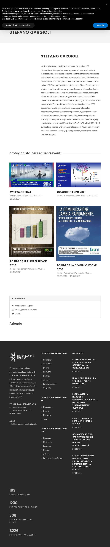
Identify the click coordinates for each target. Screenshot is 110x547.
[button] (106, 4)
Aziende (46, 454)
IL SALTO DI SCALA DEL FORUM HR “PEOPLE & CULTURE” (82, 421)
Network (47, 372)
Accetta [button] (100, 25)
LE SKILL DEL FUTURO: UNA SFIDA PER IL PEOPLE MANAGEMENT (84, 381)
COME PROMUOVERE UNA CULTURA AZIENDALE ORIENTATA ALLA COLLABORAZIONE (84, 363)
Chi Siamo (47, 363)
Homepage (48, 360)
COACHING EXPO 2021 (71, 192)
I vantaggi (47, 446)
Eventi (46, 368)
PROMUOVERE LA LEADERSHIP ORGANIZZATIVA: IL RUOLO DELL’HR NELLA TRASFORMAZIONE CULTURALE (84, 401)
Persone (46, 450)
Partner (46, 376)
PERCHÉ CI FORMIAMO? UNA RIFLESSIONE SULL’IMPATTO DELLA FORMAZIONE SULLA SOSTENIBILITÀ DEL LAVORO (83, 462)
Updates (46, 380)
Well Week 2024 (20, 192)
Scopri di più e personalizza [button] (18, 25)
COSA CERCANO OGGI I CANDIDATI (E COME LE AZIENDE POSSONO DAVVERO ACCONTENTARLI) (83, 440)
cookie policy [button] (56, 11)
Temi (45, 419)
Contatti (47, 388)
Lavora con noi (49, 384)
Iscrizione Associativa (52, 458)
